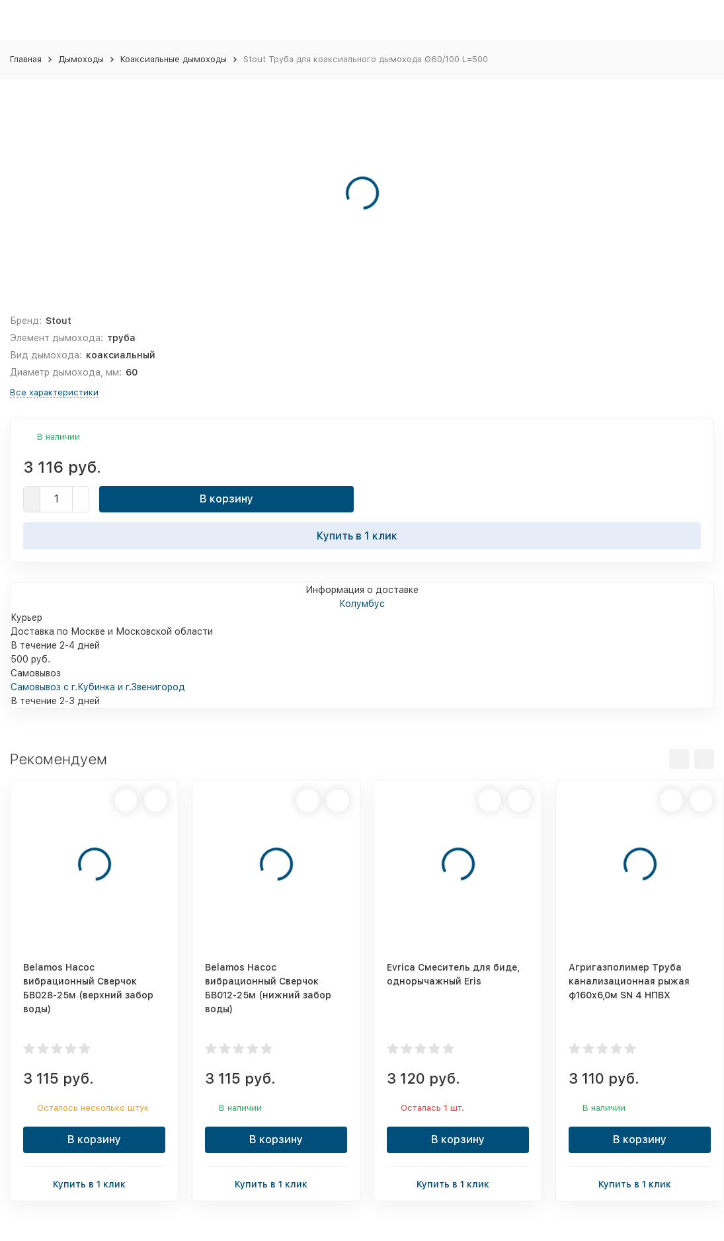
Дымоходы (81, 59)
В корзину (226, 499)
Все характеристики (54, 392)
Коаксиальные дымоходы (173, 59)
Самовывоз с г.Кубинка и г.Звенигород (98, 687)
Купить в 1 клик (362, 535)
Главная (26, 59)
